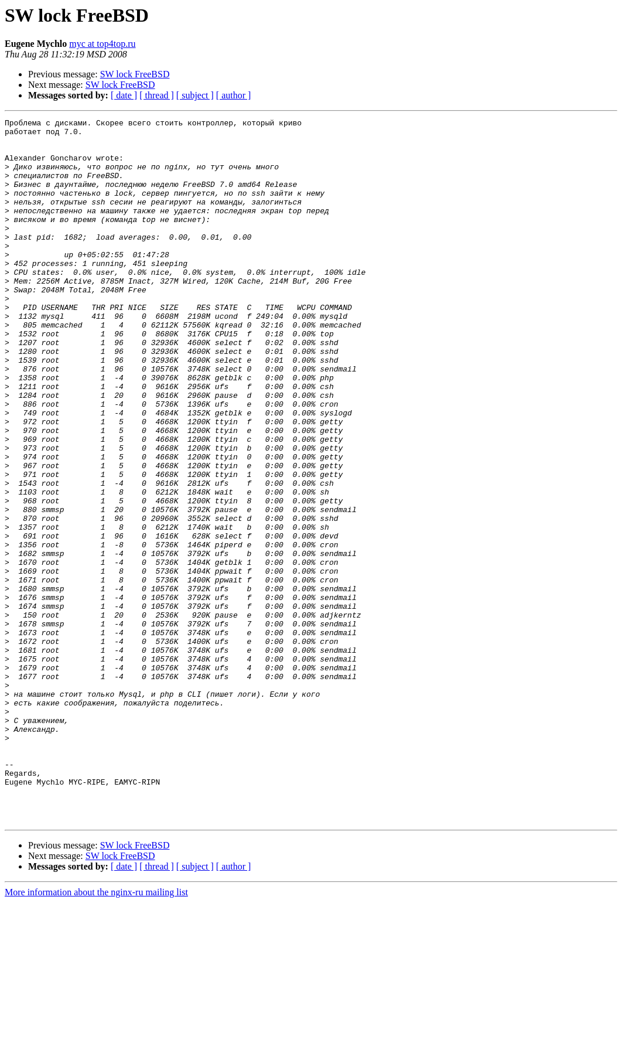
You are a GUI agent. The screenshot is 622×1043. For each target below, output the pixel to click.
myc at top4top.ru (102, 44)
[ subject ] (195, 95)
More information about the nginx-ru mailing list (96, 1033)
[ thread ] (156, 95)
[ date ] (124, 95)
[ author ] (233, 95)
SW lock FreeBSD (135, 74)
